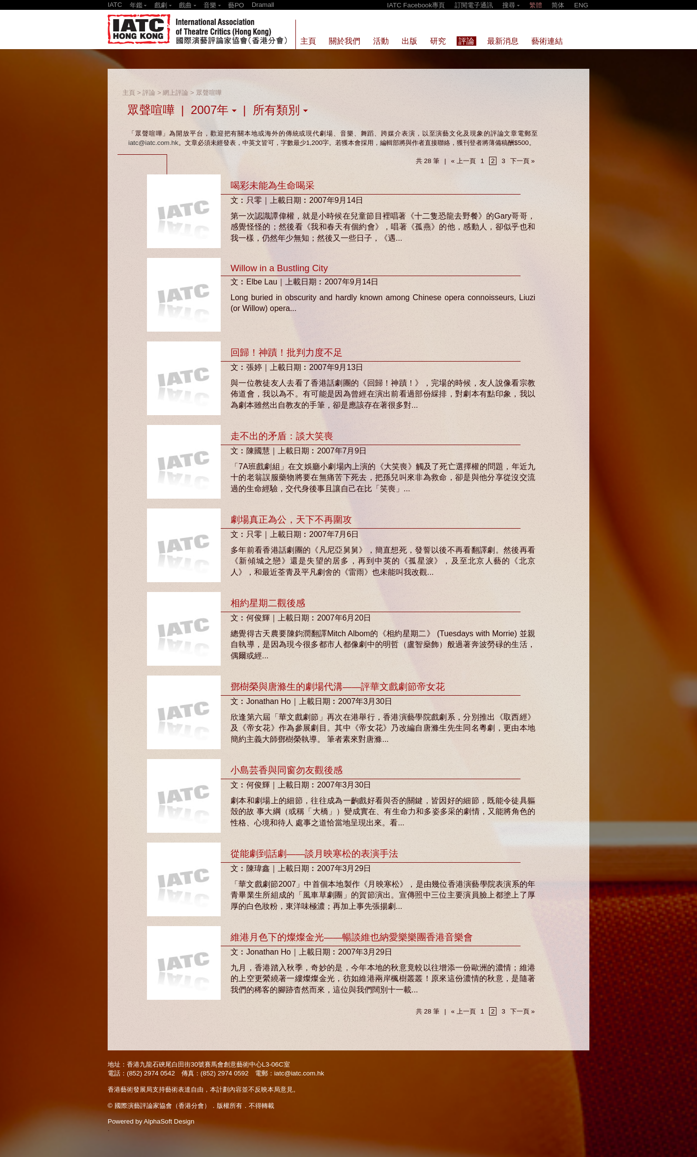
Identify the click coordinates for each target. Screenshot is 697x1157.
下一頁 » (522, 161)
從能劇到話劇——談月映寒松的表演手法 (314, 853)
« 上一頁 (463, 161)
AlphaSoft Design (169, 1121)
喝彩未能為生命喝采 (273, 185)
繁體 (535, 5)
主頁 (128, 92)
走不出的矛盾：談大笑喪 (282, 436)
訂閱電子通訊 (474, 5)
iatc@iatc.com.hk (153, 142)
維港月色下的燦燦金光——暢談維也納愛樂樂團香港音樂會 (352, 937)
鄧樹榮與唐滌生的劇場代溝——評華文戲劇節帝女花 (338, 686)
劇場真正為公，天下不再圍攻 (291, 519)
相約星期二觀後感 (268, 603)
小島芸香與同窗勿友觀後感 (287, 770)
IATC (115, 4)
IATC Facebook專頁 (416, 5)
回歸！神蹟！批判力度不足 (287, 352)
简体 (558, 5)
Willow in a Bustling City (279, 268)
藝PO (236, 5)
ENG (581, 5)
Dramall (263, 4)
